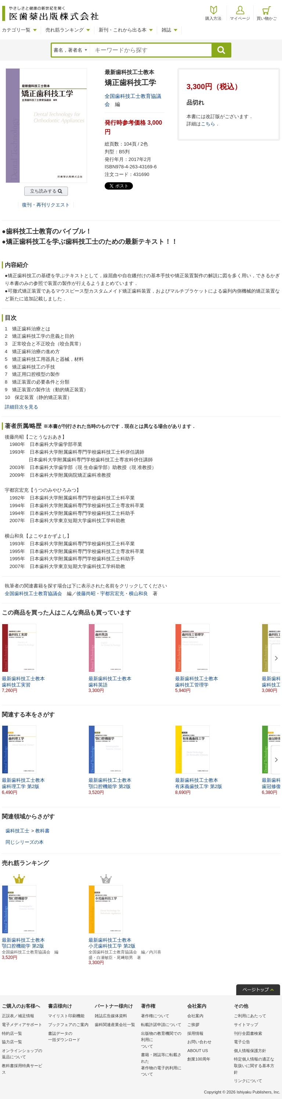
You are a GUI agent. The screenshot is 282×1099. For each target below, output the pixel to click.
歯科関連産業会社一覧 (115, 1024)
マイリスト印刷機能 (66, 1016)
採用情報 (195, 1033)
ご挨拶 (193, 1024)
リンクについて (248, 1080)
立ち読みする (43, 191)
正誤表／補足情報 (18, 1016)
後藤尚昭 (85, 593)
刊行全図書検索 (248, 1033)
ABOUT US (197, 1050)
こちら (208, 124)
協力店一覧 (12, 1042)
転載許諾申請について (161, 1024)
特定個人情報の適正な (255, 1066)
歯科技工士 (17, 831)
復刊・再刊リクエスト (46, 205)
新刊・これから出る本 (123, 30)
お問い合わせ (199, 1042)
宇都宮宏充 (112, 593)
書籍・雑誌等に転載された (162, 1064)
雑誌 (166, 30)
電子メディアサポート (22, 1024)
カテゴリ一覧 (16, 30)
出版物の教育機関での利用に (162, 1040)
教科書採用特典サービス (22, 1068)
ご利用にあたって (250, 1016)
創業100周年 (198, 1059)
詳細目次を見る (21, 407)
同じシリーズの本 (25, 842)
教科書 (42, 831)
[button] (275, 658)
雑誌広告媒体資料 (111, 1016)
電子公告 (242, 1042)
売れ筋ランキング (65, 30)
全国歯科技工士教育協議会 (33, 593)
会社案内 (195, 1016)
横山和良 (138, 593)
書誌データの (69, 1037)
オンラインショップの (23, 1054)
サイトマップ (246, 1024)
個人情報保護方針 (250, 1050)
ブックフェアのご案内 (68, 1024)
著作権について (155, 1016)
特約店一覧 (12, 1033)
